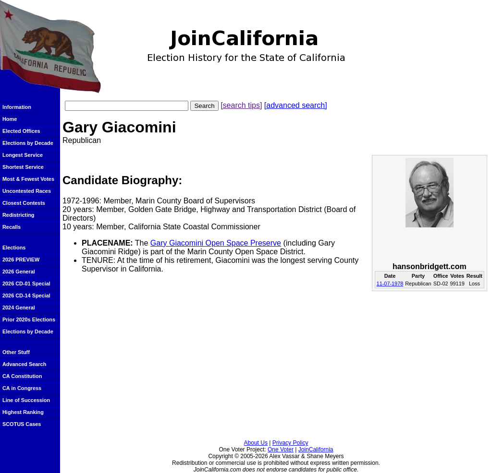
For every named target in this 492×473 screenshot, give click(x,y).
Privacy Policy (290, 442)
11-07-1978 (390, 283)
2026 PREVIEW (20, 259)
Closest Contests (23, 203)
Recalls (11, 227)
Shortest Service (23, 167)
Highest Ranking (23, 412)
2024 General (18, 307)
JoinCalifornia (315, 449)
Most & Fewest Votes (28, 179)
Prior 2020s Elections (28, 319)
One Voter (281, 449)
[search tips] (241, 105)
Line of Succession (26, 400)
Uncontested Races (26, 191)
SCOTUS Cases (21, 424)
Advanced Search (24, 364)
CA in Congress (21, 388)
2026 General (18, 271)
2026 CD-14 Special (26, 295)
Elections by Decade (27, 143)
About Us (256, 442)
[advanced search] (295, 105)
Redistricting (18, 215)
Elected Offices (21, 131)
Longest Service (22, 155)
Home (9, 119)
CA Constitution (22, 376)
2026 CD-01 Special (26, 283)
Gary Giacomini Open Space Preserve (215, 243)
